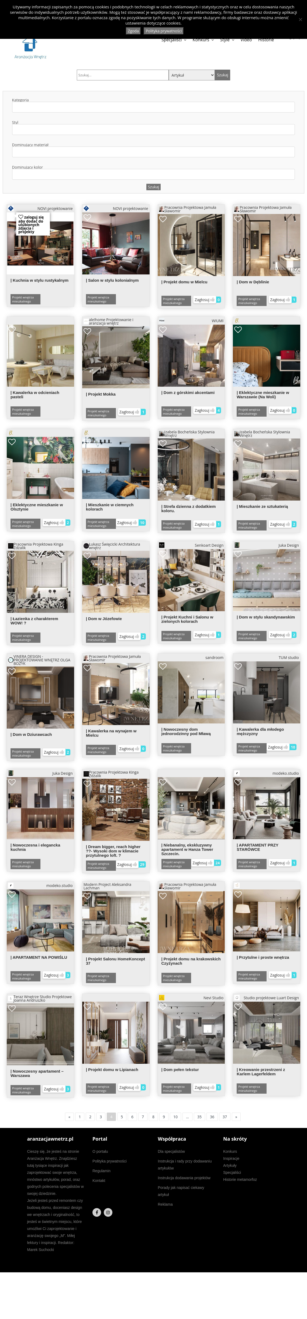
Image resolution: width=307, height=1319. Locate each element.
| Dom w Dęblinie (253, 282)
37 (225, 1116)
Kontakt (98, 1180)
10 (175, 1116)
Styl (153, 128)
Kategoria (153, 105)
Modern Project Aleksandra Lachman (107, 886)
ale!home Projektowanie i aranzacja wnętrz (108, 321)
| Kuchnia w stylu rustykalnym (39, 280)
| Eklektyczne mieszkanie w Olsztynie (37, 506)
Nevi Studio (191, 997)
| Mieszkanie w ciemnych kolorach (110, 506)
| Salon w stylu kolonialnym (112, 280)
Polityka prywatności (109, 1161)
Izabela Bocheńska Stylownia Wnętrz (187, 433)
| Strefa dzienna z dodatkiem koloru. (188, 508)
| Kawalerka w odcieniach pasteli (35, 394)
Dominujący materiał (153, 150)
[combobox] (153, 107)
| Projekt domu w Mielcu (184, 282)
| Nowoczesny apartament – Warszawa (37, 1073)
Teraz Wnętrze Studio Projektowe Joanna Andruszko (40, 998)
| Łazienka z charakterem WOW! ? (34, 620)
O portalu (100, 1151)
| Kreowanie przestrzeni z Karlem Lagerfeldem (261, 1071)
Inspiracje (231, 1158)
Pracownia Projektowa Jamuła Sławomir (187, 209)
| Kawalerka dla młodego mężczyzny (260, 731)
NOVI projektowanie (40, 208)
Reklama (165, 1204)
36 (212, 1116)
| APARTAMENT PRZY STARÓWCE (257, 847)
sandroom (214, 657)
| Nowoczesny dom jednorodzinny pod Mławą (186, 731)
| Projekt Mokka (101, 394)
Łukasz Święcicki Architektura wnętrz (112, 545)
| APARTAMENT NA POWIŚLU (39, 957)
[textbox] (16, 107)
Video (246, 40)
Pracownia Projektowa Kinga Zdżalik (35, 545)
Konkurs (201, 40)
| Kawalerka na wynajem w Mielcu (111, 733)
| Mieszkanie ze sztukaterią (262, 506)
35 (199, 1116)
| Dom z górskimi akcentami (188, 392)
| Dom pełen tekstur (180, 1069)
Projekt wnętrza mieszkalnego (23, 299)
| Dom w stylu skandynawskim (266, 617)
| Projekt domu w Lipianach (112, 1069)
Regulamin (101, 1171)
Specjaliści (171, 40)
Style (225, 40)
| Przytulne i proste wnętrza (263, 957)
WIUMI (191, 320)
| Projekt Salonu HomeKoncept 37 (115, 961)
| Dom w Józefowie (104, 618)
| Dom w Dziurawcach (31, 734)
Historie (266, 40)
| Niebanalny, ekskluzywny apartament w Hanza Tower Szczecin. (187, 849)
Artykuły (230, 1165)
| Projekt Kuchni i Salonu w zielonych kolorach (187, 619)
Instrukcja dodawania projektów (184, 1178)
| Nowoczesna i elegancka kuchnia (35, 847)
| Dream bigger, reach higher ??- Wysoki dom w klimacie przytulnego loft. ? (113, 851)
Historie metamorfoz (240, 1179)
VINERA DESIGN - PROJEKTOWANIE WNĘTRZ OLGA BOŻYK (39, 660)
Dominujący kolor (153, 172)
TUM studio (289, 657)
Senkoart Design (191, 545)
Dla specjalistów (171, 1151)
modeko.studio (266, 773)
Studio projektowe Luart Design (266, 997)
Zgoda (133, 30)
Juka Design (266, 545)
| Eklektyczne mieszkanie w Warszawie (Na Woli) (263, 394)
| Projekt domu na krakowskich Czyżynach (191, 961)
